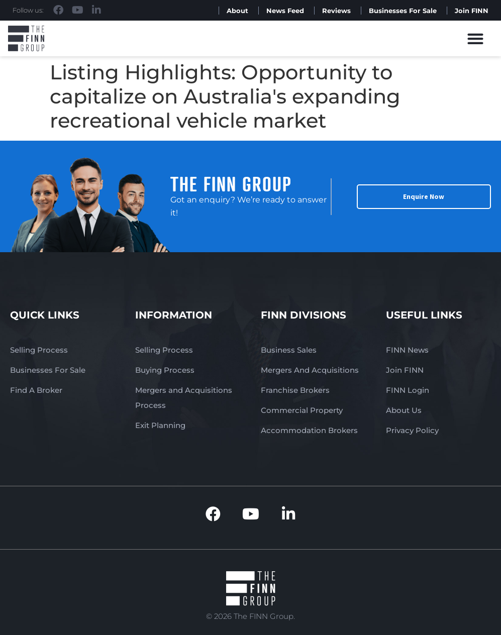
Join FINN (471, 11)
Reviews (336, 11)
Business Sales (289, 350)
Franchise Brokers (295, 390)
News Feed (285, 11)
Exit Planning (160, 425)
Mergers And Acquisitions (310, 370)
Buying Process (164, 370)
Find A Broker (36, 390)
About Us (404, 410)
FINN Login (407, 390)
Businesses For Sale (403, 11)
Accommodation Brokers (309, 430)
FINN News (407, 350)
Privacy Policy (412, 430)
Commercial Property (302, 410)
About (237, 11)
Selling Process (39, 350)
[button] (475, 38)
